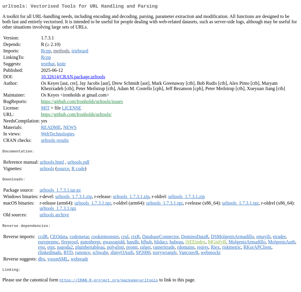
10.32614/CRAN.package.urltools (73, 77)
